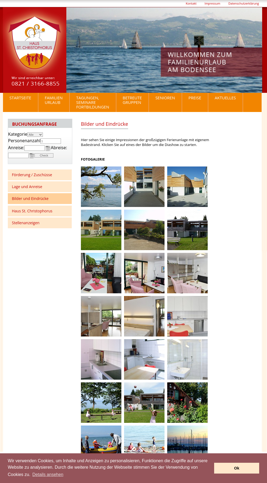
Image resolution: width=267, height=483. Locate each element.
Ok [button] (236, 468)
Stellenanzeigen (25, 222)
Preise (195, 97)
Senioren (165, 97)
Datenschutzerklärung (243, 3)
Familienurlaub (54, 100)
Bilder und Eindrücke (30, 198)
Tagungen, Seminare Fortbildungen (92, 102)
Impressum (212, 3)
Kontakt (191, 3)
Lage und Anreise (27, 186)
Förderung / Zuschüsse (32, 174)
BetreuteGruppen (132, 100)
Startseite (20, 97)
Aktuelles (225, 97)
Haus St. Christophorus (32, 210)
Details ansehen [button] (47, 474)
